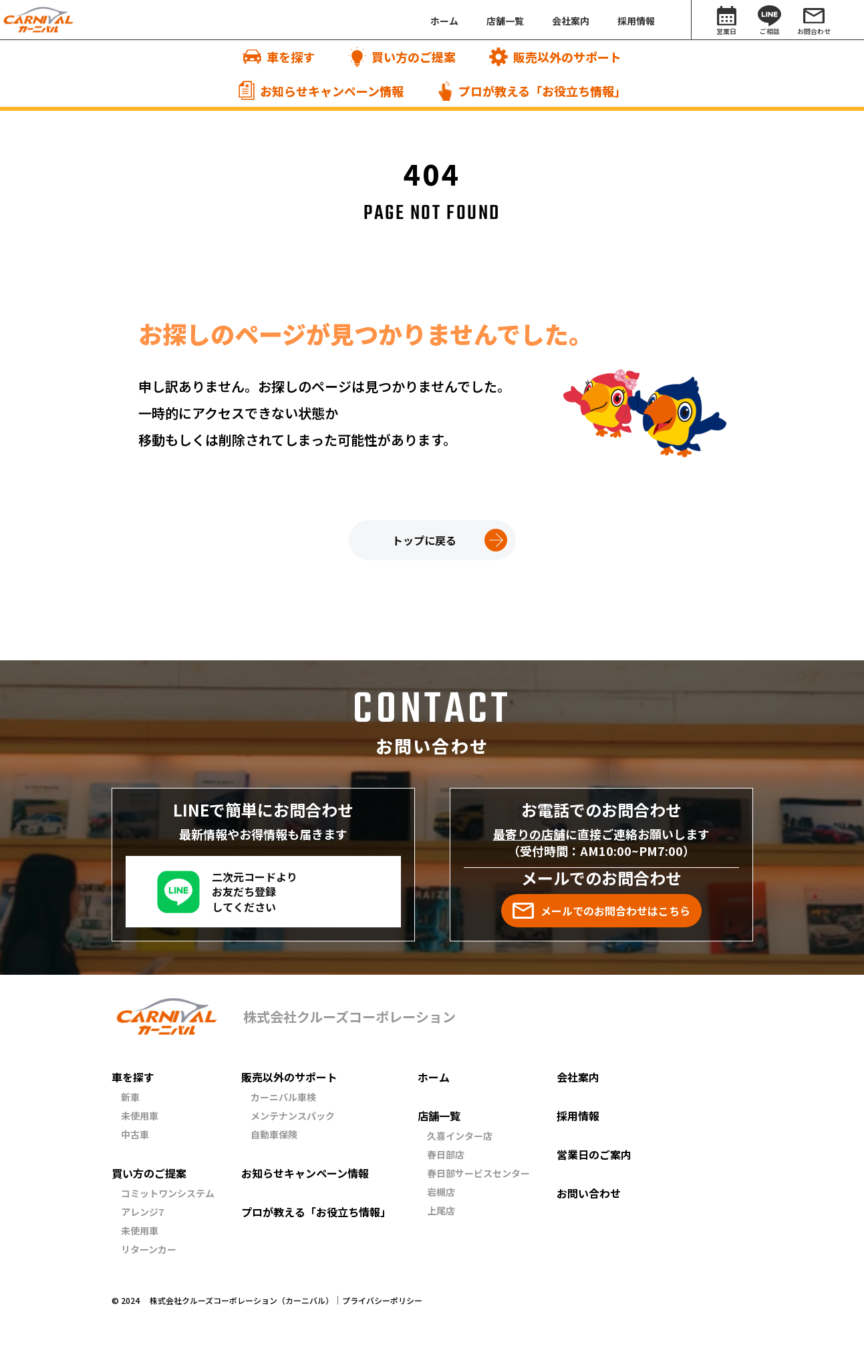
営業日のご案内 (594, 1154)
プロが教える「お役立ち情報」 (316, 1212)
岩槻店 (441, 1191)
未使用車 (139, 1115)
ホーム (434, 1077)
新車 (130, 1097)
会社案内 (578, 1077)
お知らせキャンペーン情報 (305, 1173)
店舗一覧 (439, 1116)
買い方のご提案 (149, 1173)
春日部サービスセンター (478, 1173)
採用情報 (578, 1116)
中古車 (135, 1134)
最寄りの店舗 (529, 834)
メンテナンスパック (293, 1115)
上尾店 (441, 1210)
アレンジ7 (142, 1211)
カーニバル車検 (283, 1097)
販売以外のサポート (289, 1077)
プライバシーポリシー (382, 1301)
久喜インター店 (459, 1135)
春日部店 (445, 1154)
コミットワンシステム (167, 1193)
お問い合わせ (589, 1193)
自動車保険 (274, 1134)
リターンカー (148, 1249)
